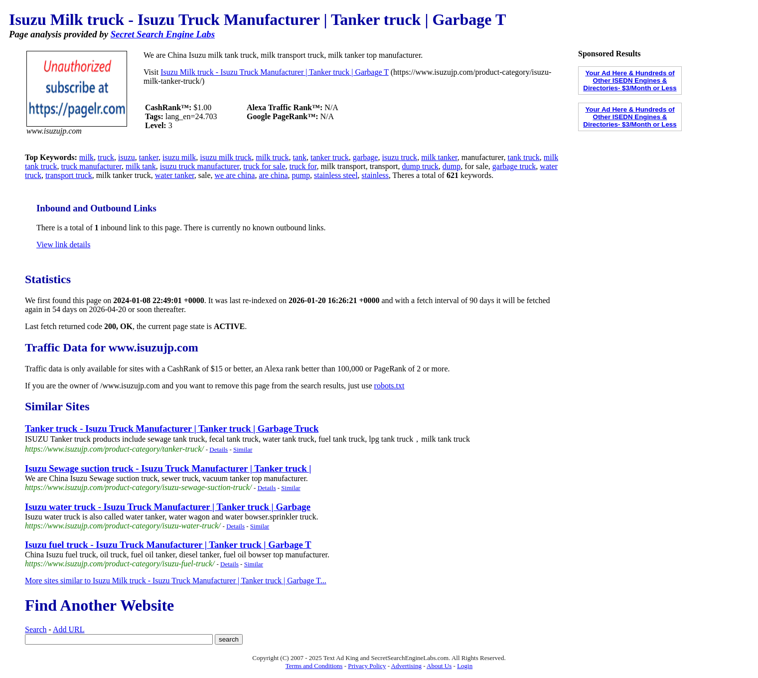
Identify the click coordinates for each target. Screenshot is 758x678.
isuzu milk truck (226, 157)
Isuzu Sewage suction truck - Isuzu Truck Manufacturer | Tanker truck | (168, 468)
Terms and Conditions (314, 666)
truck (106, 157)
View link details (63, 244)
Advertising (406, 666)
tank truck (523, 157)
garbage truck (514, 166)
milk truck (272, 157)
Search (36, 629)
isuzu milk (179, 157)
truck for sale (264, 166)
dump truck (420, 166)
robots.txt (389, 385)
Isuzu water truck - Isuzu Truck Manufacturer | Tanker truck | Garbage (167, 507)
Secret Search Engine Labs (163, 34)
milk (86, 157)
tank (299, 157)
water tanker (174, 175)
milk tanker (439, 157)
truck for (303, 166)
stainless (375, 175)
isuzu (126, 157)
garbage (365, 157)
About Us (439, 666)
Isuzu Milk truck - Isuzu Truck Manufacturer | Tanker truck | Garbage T (274, 72)
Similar (242, 449)
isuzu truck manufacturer (199, 166)
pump (301, 175)
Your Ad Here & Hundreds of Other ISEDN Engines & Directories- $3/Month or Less (629, 80)
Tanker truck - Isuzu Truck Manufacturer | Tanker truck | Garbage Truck (171, 428)
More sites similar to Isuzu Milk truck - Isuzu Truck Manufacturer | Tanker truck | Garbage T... (175, 580)
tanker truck (329, 157)
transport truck (68, 175)
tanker (148, 157)
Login (464, 666)
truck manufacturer (91, 166)
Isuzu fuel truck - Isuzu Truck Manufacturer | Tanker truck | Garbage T (168, 544)
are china (273, 175)
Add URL (69, 629)
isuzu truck (399, 157)
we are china (235, 175)
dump (451, 166)
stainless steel (336, 175)
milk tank (141, 166)
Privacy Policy (367, 666)
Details (218, 449)
